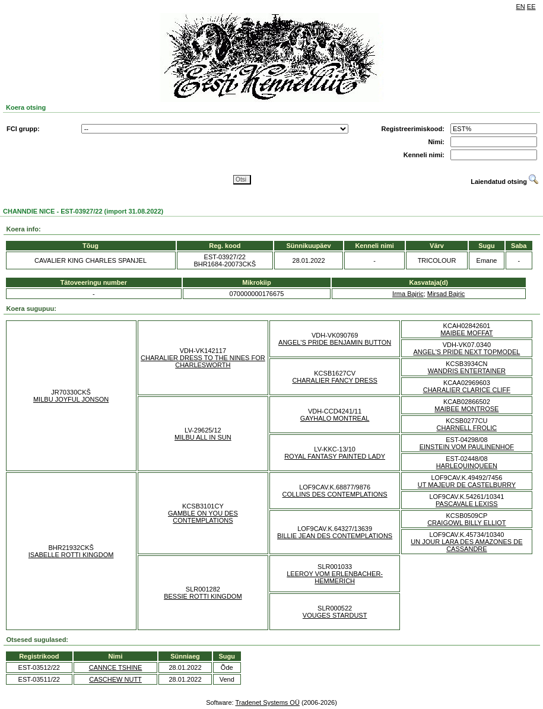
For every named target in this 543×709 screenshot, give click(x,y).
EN (520, 6)
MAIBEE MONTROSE (466, 408)
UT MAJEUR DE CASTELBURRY (467, 484)
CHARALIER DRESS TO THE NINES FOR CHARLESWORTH (203, 361)
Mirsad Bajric (446, 293)
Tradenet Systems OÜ (267, 702)
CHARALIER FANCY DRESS (334, 380)
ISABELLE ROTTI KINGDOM (71, 554)
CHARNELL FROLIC (467, 427)
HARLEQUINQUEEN (466, 465)
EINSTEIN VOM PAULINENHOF (467, 446)
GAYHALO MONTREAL (335, 418)
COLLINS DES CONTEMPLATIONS (335, 494)
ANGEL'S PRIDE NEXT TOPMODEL (466, 351)
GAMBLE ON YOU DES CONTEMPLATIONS (203, 517)
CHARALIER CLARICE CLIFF (466, 389)
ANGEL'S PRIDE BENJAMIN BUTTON (334, 342)
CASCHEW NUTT (115, 679)
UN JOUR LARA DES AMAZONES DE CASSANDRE (466, 545)
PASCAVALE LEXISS (467, 503)
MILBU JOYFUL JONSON (71, 399)
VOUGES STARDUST (335, 615)
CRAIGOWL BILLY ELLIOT (466, 522)
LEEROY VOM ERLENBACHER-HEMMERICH (335, 577)
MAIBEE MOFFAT (466, 332)
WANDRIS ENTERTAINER (467, 370)
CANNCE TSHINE (115, 667)
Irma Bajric (408, 293)
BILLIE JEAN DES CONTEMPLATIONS (334, 535)
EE (531, 6)
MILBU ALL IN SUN (202, 437)
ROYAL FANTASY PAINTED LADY (334, 456)
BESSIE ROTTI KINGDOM (203, 596)
